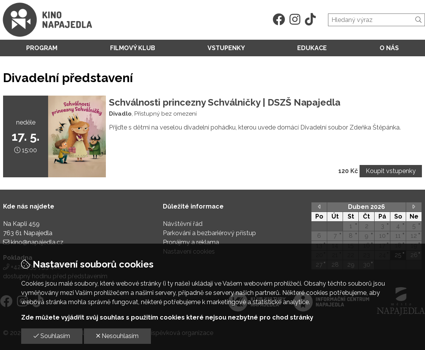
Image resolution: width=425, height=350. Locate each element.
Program (41, 48)
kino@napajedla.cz (37, 242)
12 (414, 235)
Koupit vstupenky (391, 171)
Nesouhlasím (117, 336)
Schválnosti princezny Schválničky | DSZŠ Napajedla (224, 102)
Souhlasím (51, 336)
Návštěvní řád (182, 223)
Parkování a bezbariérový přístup (209, 233)
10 (382, 235)
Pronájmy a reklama (191, 242)
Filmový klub (132, 48)
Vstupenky (226, 48)
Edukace (312, 48)
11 (398, 235)
